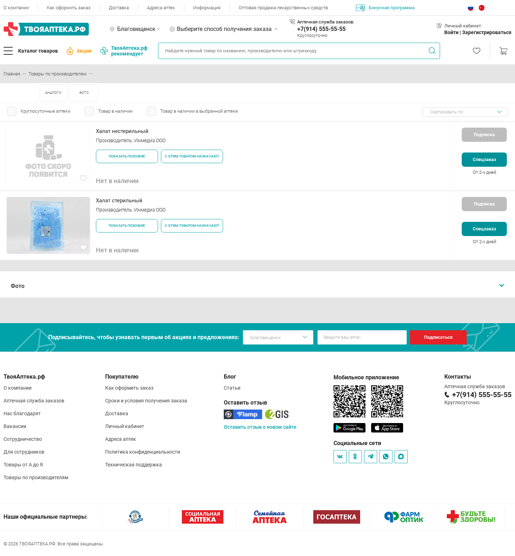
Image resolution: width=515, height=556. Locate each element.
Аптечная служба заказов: (325, 22)
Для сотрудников (24, 452)
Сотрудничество (23, 439)
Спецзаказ (484, 159)
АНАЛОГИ (53, 93)
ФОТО (84, 93)
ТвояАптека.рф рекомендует (123, 51)
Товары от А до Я (23, 464)
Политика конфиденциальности (142, 452)
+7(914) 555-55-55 (321, 29)
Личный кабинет (124, 426)
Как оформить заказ (69, 7)
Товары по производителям (36, 477)
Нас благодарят (22, 413)
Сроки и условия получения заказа (146, 400)
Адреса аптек (161, 7)
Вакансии (15, 426)
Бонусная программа (385, 8)
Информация (207, 7)
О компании (16, 7)
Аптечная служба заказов (34, 400)
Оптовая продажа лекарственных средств (283, 7)
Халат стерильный (119, 200)
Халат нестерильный (122, 131)
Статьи (232, 388)
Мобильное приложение (366, 377)
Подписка (484, 134)
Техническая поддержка (133, 464)
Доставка (119, 7)
